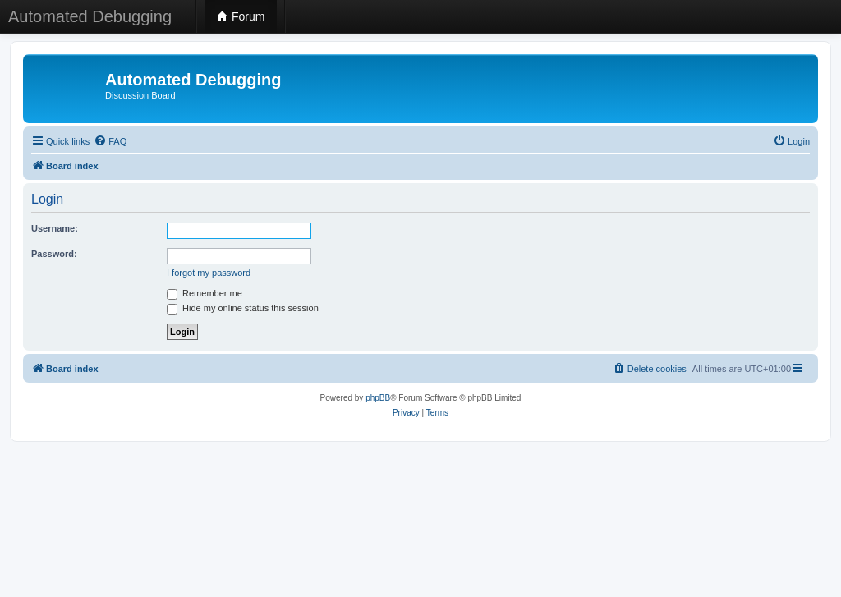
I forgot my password (208, 273)
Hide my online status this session (243, 308)
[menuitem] (110, 141)
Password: (54, 254)
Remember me (204, 293)
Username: (54, 228)
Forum (240, 16)
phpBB (377, 397)
